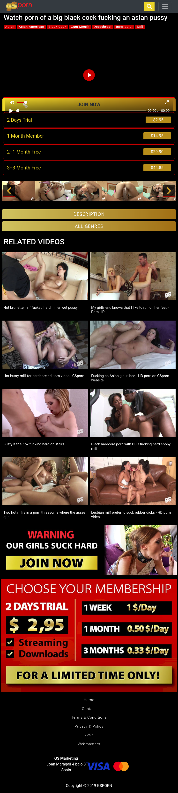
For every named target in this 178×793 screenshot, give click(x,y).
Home (89, 700)
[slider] (81, 110)
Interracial (124, 26)
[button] (9, 191)
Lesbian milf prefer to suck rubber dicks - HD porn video (131, 514)
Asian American (31, 26)
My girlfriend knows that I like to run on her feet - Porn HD (130, 309)
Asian (10, 26)
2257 (88, 735)
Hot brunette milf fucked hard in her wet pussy (40, 307)
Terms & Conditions (89, 717)
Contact (89, 709)
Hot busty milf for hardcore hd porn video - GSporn (43, 376)
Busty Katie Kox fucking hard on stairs (33, 444)
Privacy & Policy (88, 726)
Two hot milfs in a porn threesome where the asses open (44, 514)
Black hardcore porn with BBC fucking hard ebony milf (131, 446)
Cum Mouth (80, 26)
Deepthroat (103, 26)
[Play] (11, 111)
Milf (140, 26)
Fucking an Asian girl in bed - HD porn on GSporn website (130, 378)
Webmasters (89, 744)
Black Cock (58, 26)
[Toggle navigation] (165, 6)
